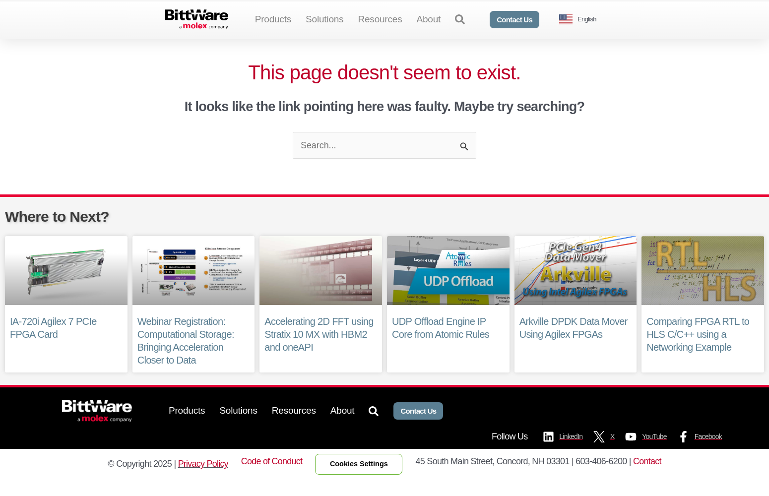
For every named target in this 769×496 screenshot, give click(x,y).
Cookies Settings (359, 480)
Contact (648, 478)
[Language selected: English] (581, 19)
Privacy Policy (203, 480)
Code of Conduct (272, 478)
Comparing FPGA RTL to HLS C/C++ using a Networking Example (697, 350)
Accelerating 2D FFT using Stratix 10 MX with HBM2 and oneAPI (318, 350)
